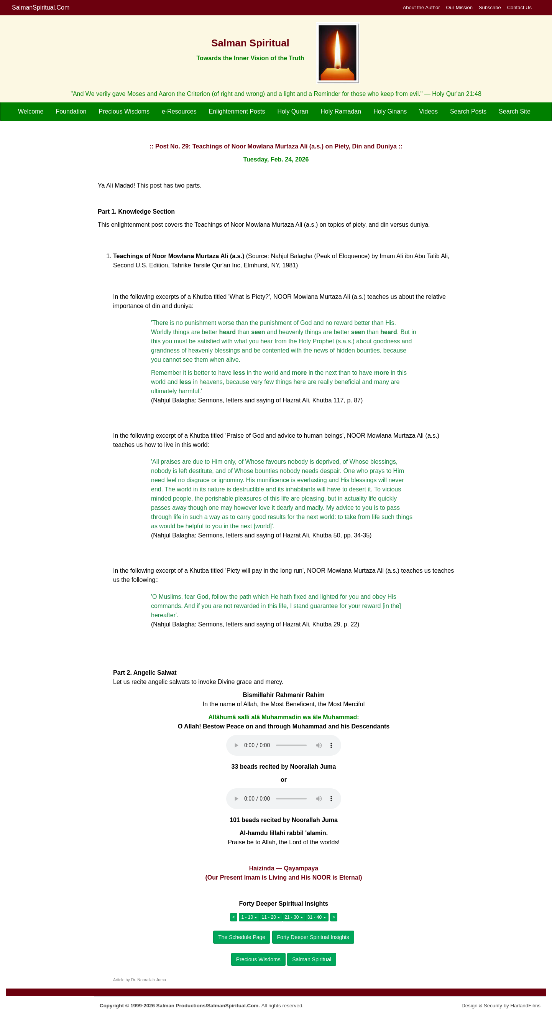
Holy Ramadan (340, 111)
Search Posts (468, 111)
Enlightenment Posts (237, 111)
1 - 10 (249, 917)
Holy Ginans (390, 111)
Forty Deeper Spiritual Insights (313, 937)
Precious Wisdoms (124, 111)
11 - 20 (270, 917)
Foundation (71, 111)
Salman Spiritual (311, 959)
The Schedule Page (241, 937)
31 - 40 (316, 917)
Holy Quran (292, 111)
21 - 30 (293, 917)
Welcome (30, 111)
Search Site (515, 111)
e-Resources (179, 111)
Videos (428, 111)
